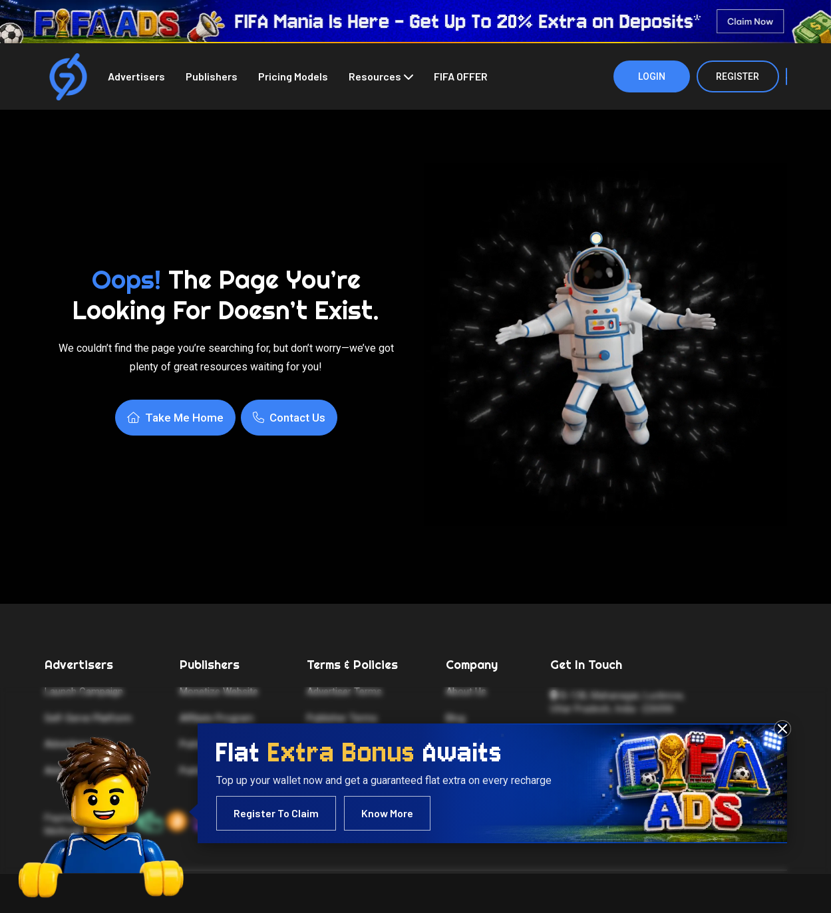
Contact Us (289, 417)
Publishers (212, 76)
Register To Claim (276, 813)
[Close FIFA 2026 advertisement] (782, 728)
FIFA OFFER (461, 76)
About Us (466, 692)
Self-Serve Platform (88, 718)
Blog (455, 718)
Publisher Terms (342, 718)
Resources (375, 76)
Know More (387, 813)
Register (737, 76)
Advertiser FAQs (80, 771)
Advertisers (136, 76)
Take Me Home (175, 417)
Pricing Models (293, 76)
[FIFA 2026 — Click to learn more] (415, 21)
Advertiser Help (78, 744)
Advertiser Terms (344, 692)
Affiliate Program (216, 718)
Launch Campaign (84, 692)
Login (651, 76)
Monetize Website (219, 692)
